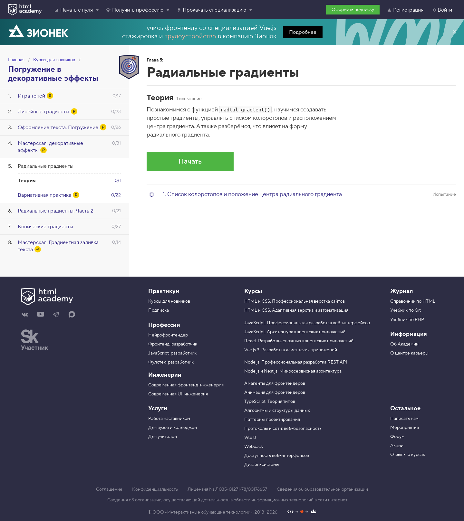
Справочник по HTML (412, 301)
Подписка (158, 310)
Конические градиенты (45, 226)
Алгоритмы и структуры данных (277, 410)
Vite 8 (250, 437)
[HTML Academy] (25, 9)
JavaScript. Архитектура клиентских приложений (294, 332)
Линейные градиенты (43, 112)
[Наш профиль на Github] (301, 512)
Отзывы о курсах (407, 455)
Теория (27, 180)
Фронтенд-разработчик (172, 344)
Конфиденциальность (155, 489)
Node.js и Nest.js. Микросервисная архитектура (293, 371)
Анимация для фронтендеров (274, 392)
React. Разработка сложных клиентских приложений (298, 341)
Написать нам (404, 419)
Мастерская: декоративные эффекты (50, 147)
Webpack (253, 447)
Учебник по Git (405, 310)
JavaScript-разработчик (172, 353)
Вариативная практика (44, 195)
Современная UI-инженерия (178, 394)
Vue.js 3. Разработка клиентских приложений (290, 350)
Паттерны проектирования (272, 419)
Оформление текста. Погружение (58, 127)
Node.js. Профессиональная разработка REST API (295, 362)
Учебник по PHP (407, 320)
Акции (396, 446)
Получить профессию (134, 10)
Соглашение (109, 489)
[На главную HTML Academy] (76, 297)
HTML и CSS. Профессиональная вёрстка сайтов (294, 301)
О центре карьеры (409, 353)
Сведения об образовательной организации (322, 489)
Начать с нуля (73, 10)
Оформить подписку (353, 10)
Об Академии (404, 344)
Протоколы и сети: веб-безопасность (283, 428)
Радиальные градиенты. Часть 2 (55, 211)
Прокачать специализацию (211, 10)
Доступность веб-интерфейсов (276, 456)
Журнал (401, 291)
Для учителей (162, 437)
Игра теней (31, 96)
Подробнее (302, 32)
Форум (397, 437)
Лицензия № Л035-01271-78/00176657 (227, 489)
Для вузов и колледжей (172, 428)
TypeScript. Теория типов (269, 401)
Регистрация (405, 10)
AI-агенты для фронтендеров (274, 383)
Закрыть (454, 32)
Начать (190, 161)
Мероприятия (404, 428)
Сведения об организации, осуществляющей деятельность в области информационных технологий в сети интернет (227, 500)
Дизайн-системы (261, 465)
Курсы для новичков (54, 60)
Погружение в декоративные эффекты (53, 73)
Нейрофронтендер (168, 335)
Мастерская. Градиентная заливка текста (58, 246)
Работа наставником (169, 419)
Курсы (253, 291)
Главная (16, 60)
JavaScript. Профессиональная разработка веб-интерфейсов (307, 323)
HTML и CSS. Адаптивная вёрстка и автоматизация (296, 310)
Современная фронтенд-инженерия (186, 385)
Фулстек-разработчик (171, 362)
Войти (441, 10)
